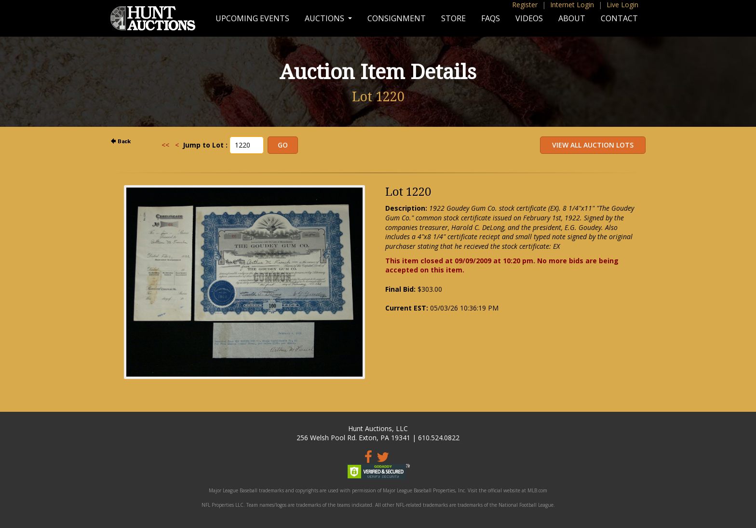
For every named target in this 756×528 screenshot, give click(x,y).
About (571, 18)
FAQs (490, 18)
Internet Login (572, 4)
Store (453, 18)
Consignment (396, 18)
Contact (619, 18)
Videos (529, 18)
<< (165, 144)
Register (525, 4)
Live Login (622, 4)
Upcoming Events (252, 18)
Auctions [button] (325, 18)
